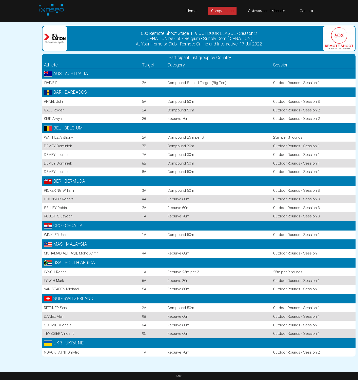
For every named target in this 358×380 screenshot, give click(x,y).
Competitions (222, 11)
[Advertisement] (20, 96)
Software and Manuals (266, 11)
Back (179, 376)
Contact (306, 11)
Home (191, 11)
